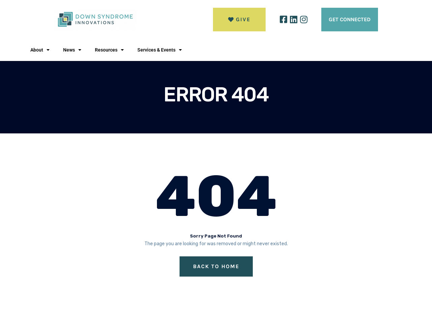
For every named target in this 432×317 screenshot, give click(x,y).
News (72, 50)
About (40, 50)
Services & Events (159, 50)
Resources (109, 50)
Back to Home (216, 266)
